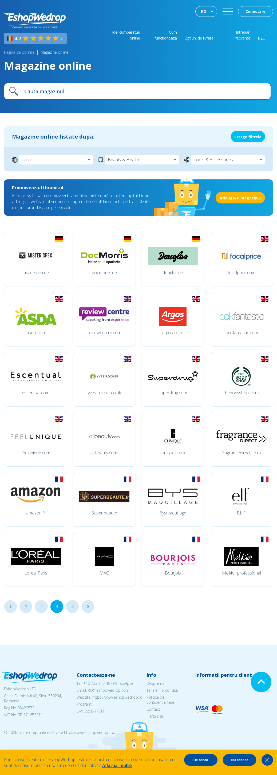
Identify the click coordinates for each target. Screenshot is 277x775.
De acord (200, 760)
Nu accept (239, 760)
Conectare (256, 11)
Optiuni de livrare (198, 38)
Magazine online (54, 52)
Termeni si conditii (162, 690)
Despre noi (156, 683)
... (10, 606)
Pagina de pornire (19, 52)
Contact (153, 709)
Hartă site (155, 716)
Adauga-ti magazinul (240, 197)
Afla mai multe (117, 765)
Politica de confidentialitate (160, 700)
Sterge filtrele (248, 136)
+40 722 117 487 (97, 683)
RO (203, 11)
